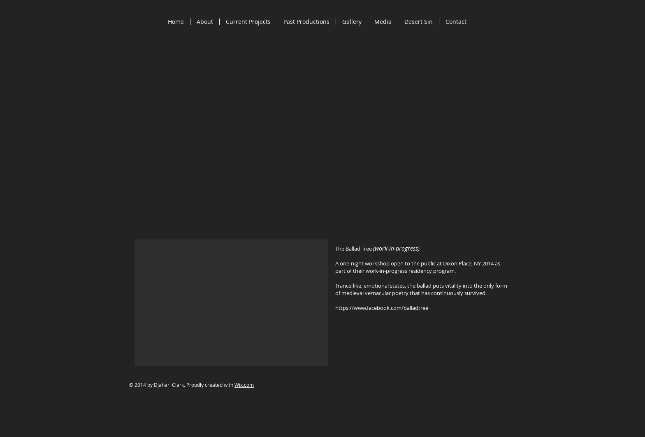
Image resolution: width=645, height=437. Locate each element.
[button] (231, 302)
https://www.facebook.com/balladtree (381, 307)
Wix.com (244, 384)
